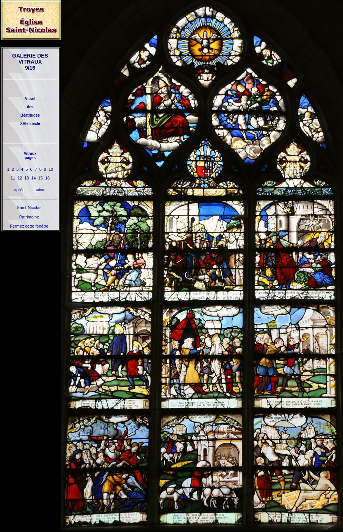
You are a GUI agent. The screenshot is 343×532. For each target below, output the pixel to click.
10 (51, 169)
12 (19, 178)
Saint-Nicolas (29, 207)
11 (13, 178)
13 (26, 178)
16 (47, 178)
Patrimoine (29, 217)
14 (33, 178)
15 (40, 178)
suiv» (39, 189)
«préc (19, 189)
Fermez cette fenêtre (29, 226)
